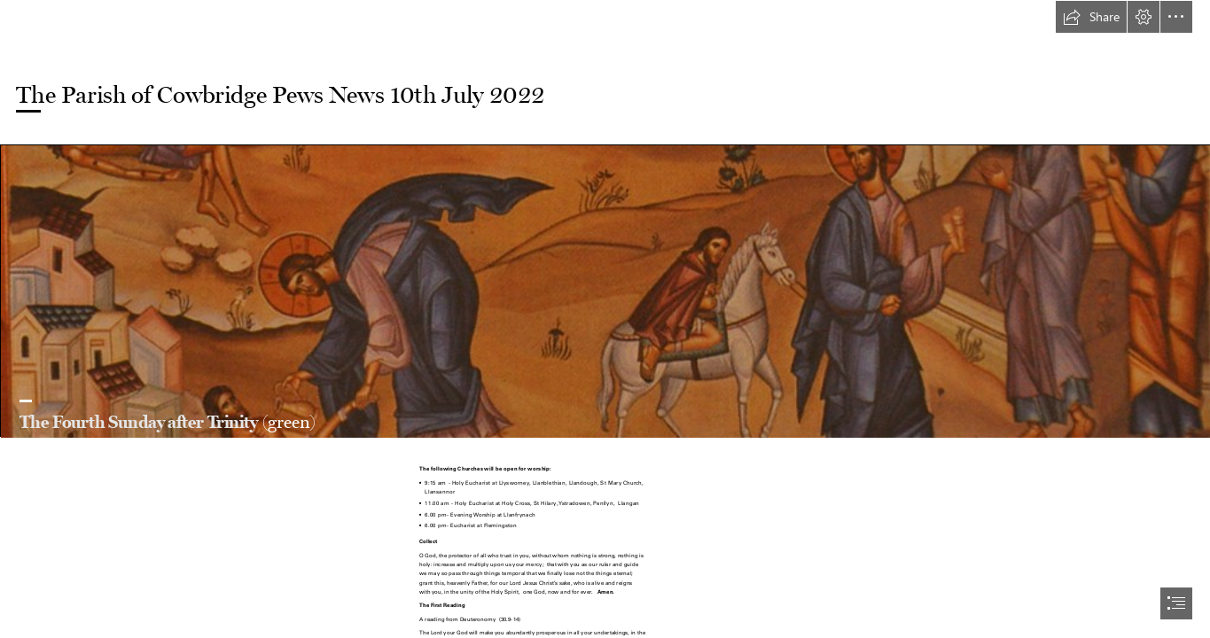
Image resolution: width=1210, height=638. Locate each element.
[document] (605, 319)
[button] (1091, 17)
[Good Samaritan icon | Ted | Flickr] (605, 290)
